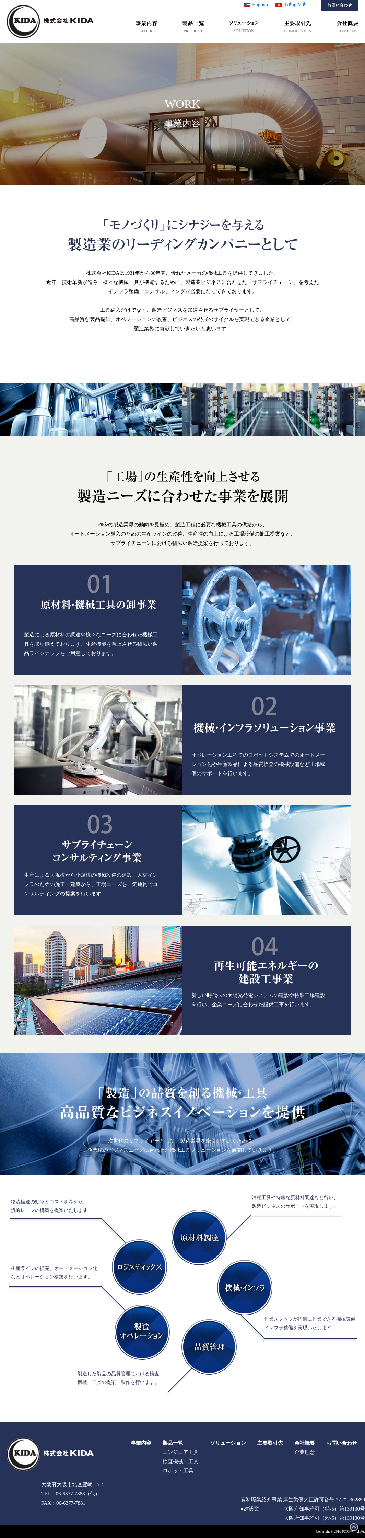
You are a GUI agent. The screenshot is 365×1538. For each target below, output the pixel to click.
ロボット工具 (178, 1470)
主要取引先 (270, 1443)
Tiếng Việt (291, 4)
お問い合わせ (341, 1443)
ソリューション (228, 1443)
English (256, 4)
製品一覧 (173, 1443)
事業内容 (141, 1443)
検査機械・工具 (181, 1461)
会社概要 (304, 1443)
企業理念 (304, 1452)
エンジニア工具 (181, 1452)
